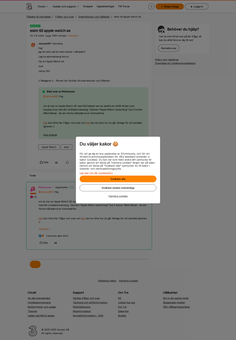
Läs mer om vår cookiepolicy (96, 172)
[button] (118, 196)
